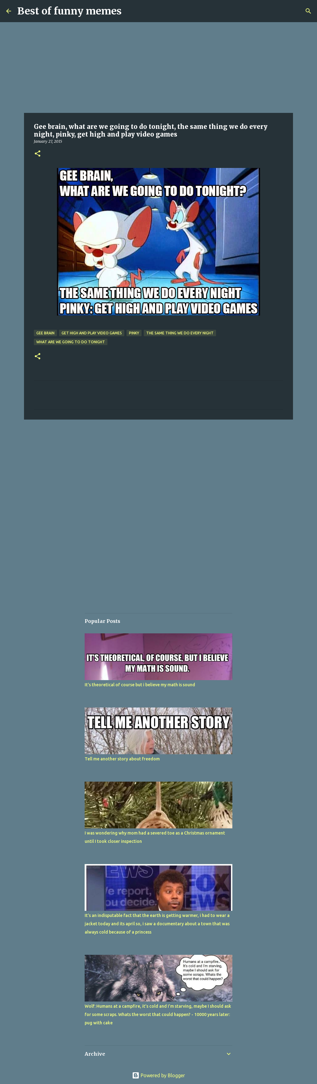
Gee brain (45, 333)
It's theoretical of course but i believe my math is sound (140, 684)
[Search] (308, 11)
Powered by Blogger (158, 1075)
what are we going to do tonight (70, 342)
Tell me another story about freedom (122, 758)
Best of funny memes (69, 11)
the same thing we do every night (180, 333)
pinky (134, 333)
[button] (37, 154)
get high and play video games (92, 333)
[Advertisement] (158, 68)
